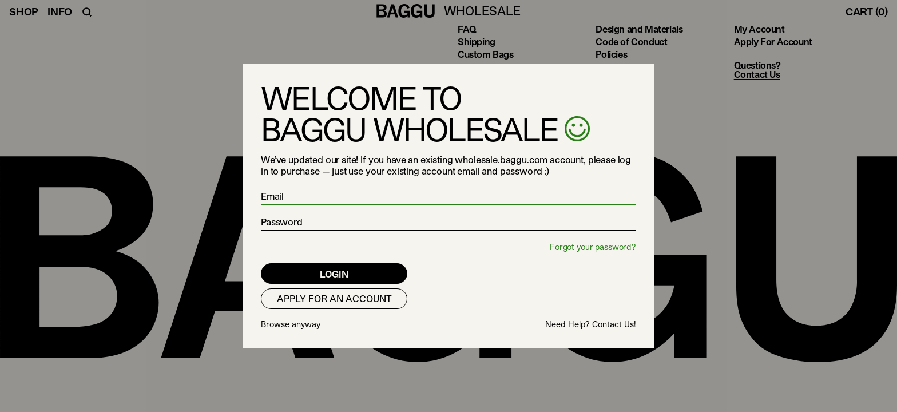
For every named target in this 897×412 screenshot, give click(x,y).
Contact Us (613, 324)
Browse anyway (290, 324)
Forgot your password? (593, 247)
